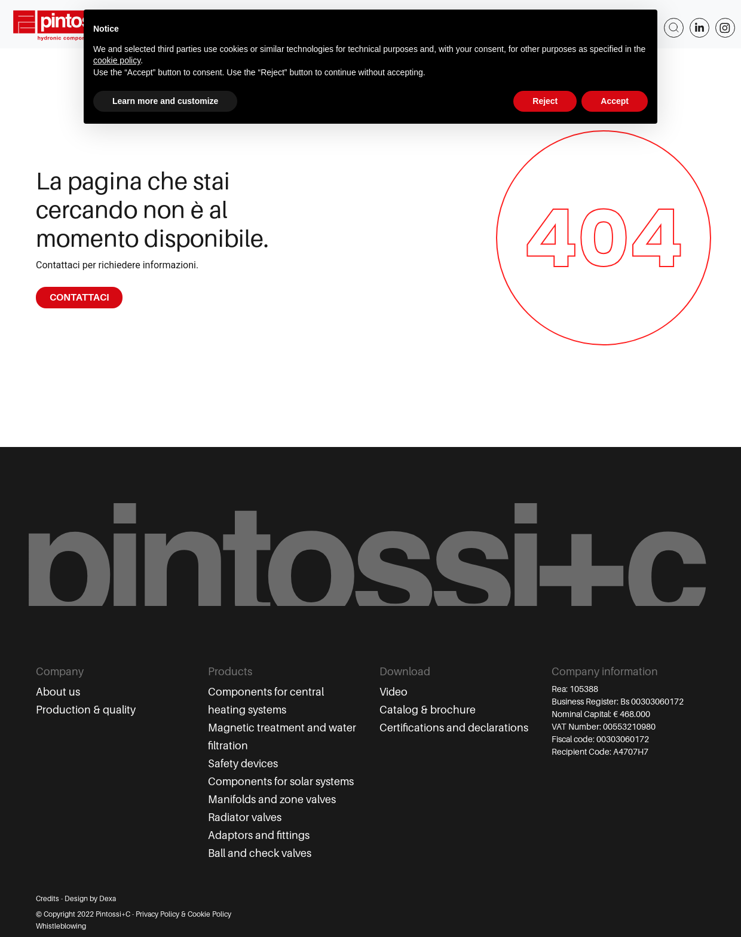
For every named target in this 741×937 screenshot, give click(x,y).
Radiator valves (244, 817)
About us (58, 692)
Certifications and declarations (453, 728)
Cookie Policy (209, 914)
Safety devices (243, 764)
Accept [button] (615, 101)
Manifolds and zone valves (272, 800)
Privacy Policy (157, 914)
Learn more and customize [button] (165, 101)
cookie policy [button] (116, 60)
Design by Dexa (90, 899)
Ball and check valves (259, 853)
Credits (47, 899)
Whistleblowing (61, 926)
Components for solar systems (281, 782)
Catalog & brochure (427, 710)
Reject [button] (545, 101)
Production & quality (86, 710)
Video (393, 692)
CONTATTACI (79, 297)
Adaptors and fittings (259, 835)
